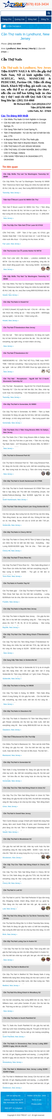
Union (4, 806)
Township (5, 193)
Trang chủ (7, 19)
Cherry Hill (6, 551)
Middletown (6, 1088)
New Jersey (21, 48)
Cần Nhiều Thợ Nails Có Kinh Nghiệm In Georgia (25, 119)
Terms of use (36, 1100)
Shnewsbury (7, 1062)
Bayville (5, 627)
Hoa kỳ (32, 48)
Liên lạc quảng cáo (13, 1096)
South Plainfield (8, 1037)
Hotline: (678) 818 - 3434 (36, 1096)
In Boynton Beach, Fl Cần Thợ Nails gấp (21, 139)
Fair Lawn (6, 244)
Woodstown (6, 858)
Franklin (5, 602)
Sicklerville (6, 525)
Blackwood (6, 755)
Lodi (4, 909)
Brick (4, 934)
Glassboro (6, 730)
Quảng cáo (20, 19)
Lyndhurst (11, 48)
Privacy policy (36, 1104)
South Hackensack (9, 500)
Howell (4, 321)
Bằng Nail (32, 19)
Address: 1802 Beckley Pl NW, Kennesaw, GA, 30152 (13, 1101)
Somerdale (6, 423)
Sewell (4, 295)
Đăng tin (45, 19)
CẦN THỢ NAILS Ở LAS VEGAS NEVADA (22, 146)
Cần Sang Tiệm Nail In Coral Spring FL (20, 129)
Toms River (6, 576)
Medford (5, 986)
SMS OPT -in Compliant (13, 1108)
